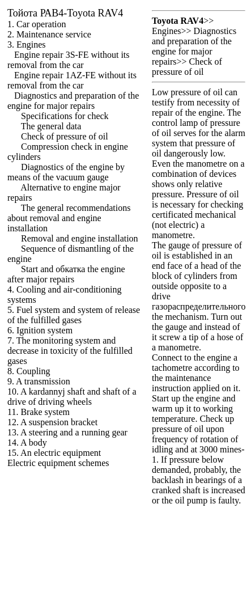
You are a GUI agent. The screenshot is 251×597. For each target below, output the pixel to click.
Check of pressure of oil (64, 136)
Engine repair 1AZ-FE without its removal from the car (72, 80)
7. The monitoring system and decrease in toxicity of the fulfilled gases (70, 351)
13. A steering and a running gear (67, 432)
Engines (166, 31)
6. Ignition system (40, 330)
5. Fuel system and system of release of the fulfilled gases (73, 315)
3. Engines (26, 44)
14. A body (27, 442)
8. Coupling (28, 371)
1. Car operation (36, 24)
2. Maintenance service (49, 34)
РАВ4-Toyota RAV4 (65, 13)
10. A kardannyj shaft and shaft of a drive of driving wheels (72, 397)
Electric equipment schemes (58, 463)
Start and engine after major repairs (66, 274)
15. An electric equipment (54, 453)
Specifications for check (65, 116)
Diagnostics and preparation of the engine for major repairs (73, 101)
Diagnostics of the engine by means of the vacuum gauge (66, 172)
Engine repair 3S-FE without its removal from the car (68, 60)
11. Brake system (38, 412)
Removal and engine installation (79, 238)
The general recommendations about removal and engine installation (68, 218)
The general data (51, 126)
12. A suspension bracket (52, 422)
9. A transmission (38, 381)
